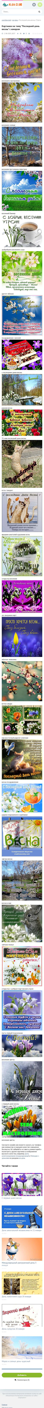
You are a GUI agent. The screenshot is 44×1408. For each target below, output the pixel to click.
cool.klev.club (6, 20)
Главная (4, 1405)
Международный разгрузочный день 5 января (19, 1264)
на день (15, 20)
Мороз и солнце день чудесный (16, 1361)
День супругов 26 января (13, 1329)
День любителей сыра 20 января (16, 1296)
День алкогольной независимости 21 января (21, 1230)
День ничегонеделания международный (15, 1155)
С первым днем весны (12, 1198)
